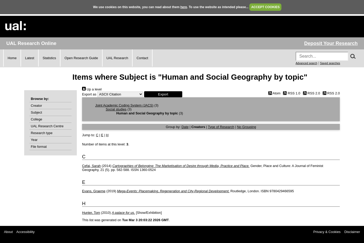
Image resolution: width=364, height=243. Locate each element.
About (8, 232)
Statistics (49, 58)
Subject (36, 112)
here (183, 7)
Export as (89, 94)
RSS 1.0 (290, 93)
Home (12, 58)
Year (34, 140)
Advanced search (306, 63)
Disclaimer (352, 232)
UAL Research (117, 58)
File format (39, 147)
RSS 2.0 (310, 93)
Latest (29, 58)
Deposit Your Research (331, 43)
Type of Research (221, 127)
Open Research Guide (81, 58)
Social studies (116, 109)
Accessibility (25, 232)
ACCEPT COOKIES (265, 7)
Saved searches (330, 63)
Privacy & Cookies (327, 232)
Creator (36, 106)
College (36, 119)
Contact (142, 58)
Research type (42, 133)
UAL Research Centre (47, 126)
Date (185, 127)
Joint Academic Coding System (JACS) (124, 105)
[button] (163, 94)
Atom (273, 93)
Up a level (92, 89)
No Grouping (246, 127)
